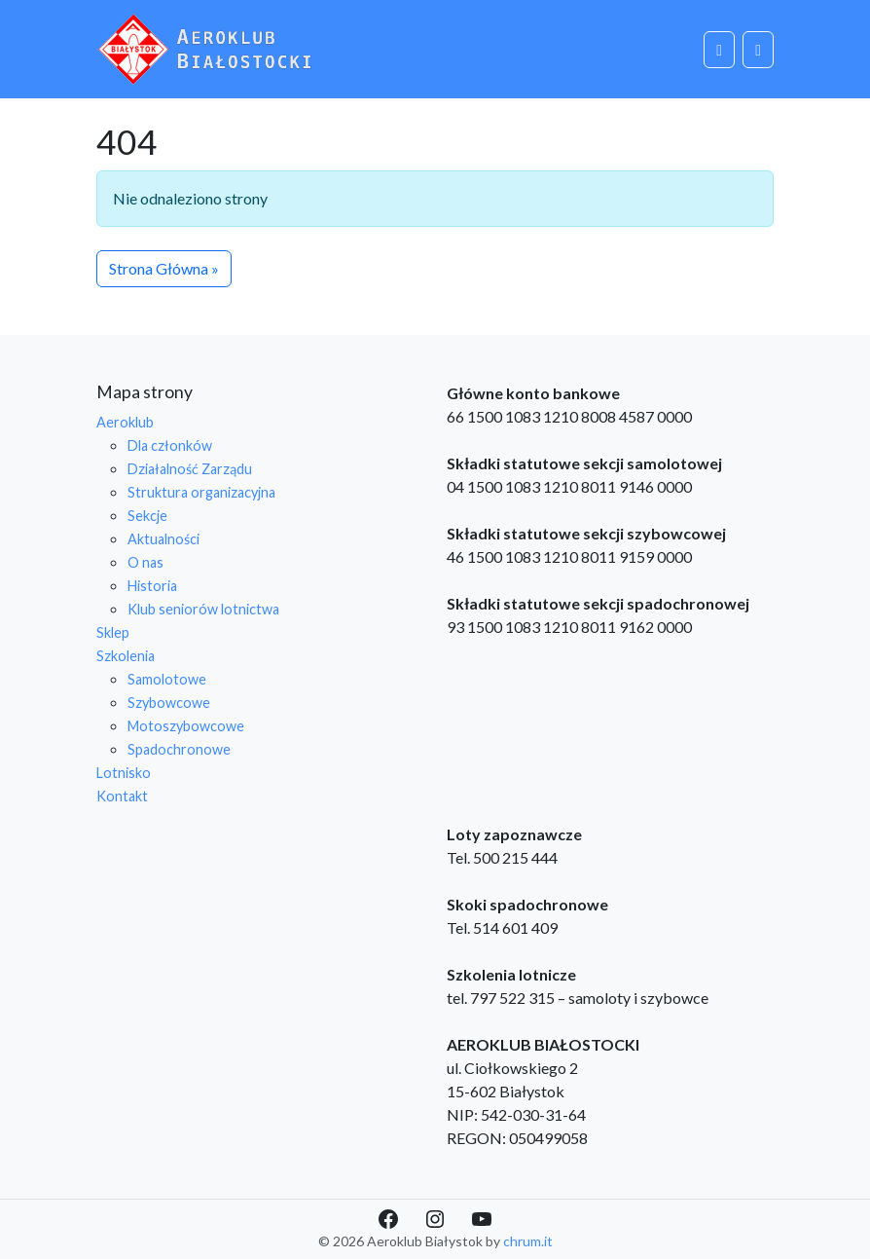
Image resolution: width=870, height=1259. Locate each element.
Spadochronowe (179, 749)
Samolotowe (166, 679)
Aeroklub (125, 422)
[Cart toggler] (719, 49)
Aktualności (163, 539)
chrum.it (528, 1241)
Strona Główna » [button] (164, 268)
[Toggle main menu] (758, 49)
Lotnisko (123, 772)
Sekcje (147, 515)
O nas (145, 562)
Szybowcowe (168, 702)
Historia (152, 585)
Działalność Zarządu (189, 469)
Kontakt (122, 796)
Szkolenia (125, 656)
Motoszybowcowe (185, 726)
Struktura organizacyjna (201, 492)
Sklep (112, 632)
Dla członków (169, 445)
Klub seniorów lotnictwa (203, 609)
